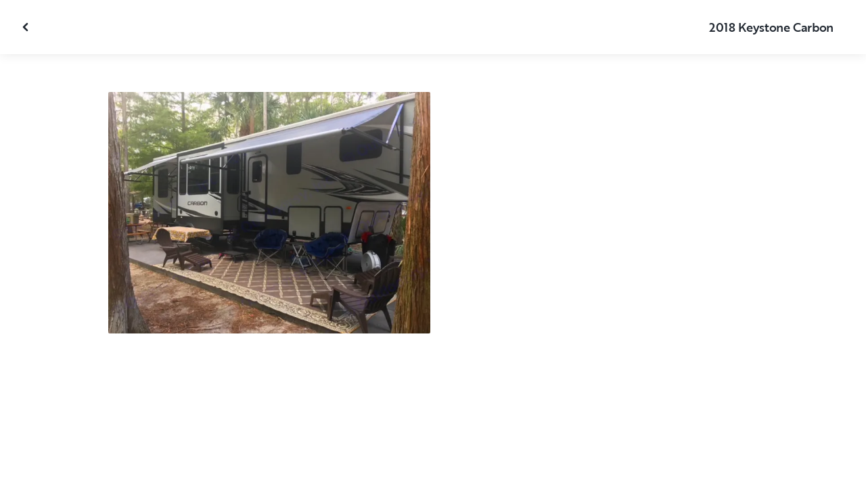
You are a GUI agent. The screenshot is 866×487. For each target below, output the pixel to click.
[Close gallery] (27, 27)
